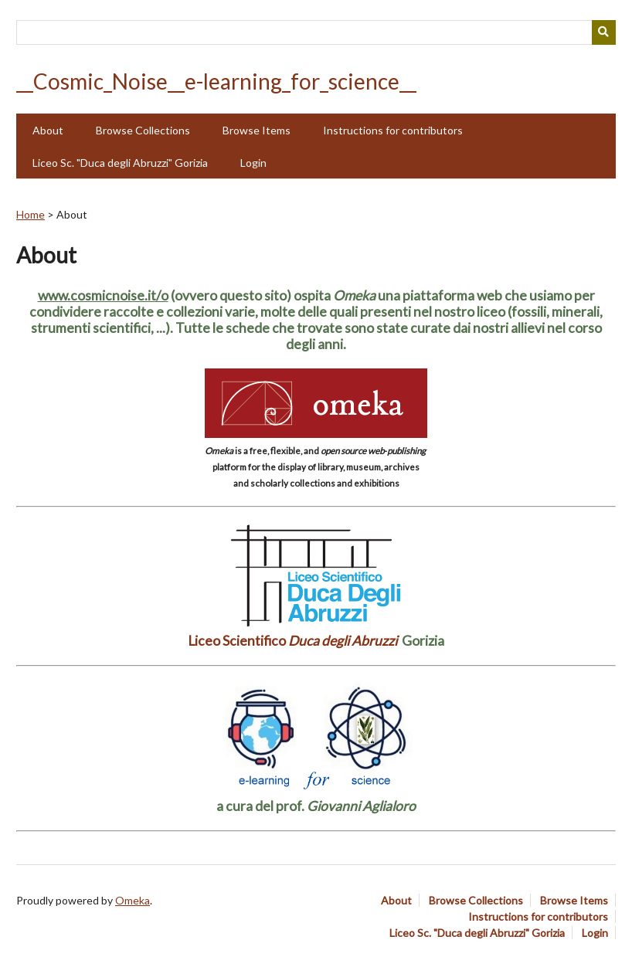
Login (253, 162)
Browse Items (257, 130)
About (47, 130)
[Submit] (604, 32)
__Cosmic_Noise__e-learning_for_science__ (216, 81)
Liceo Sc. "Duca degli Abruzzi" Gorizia (120, 162)
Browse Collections (143, 130)
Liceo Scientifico (292, 641)
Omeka (132, 900)
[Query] (316, 32)
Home (30, 214)
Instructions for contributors (393, 130)
